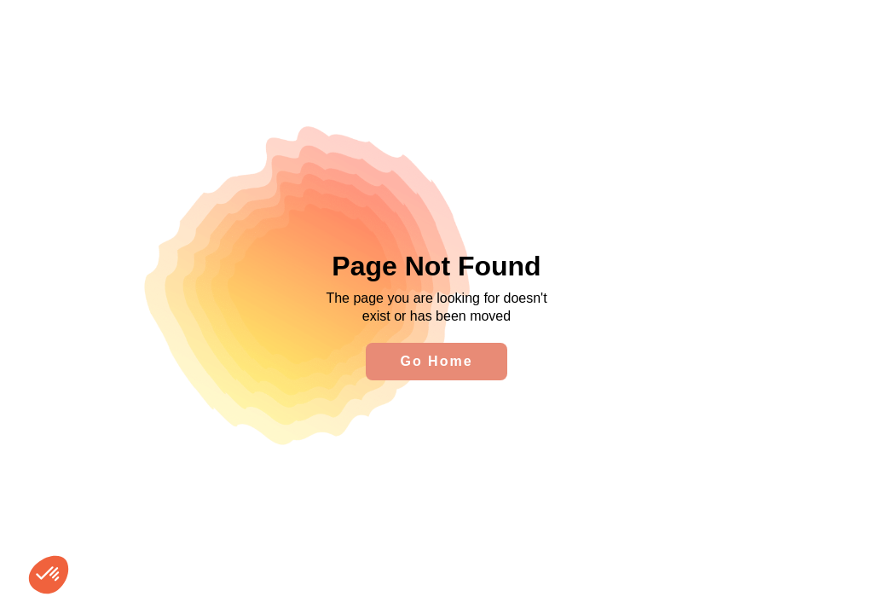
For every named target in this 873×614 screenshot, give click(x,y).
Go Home (436, 361)
